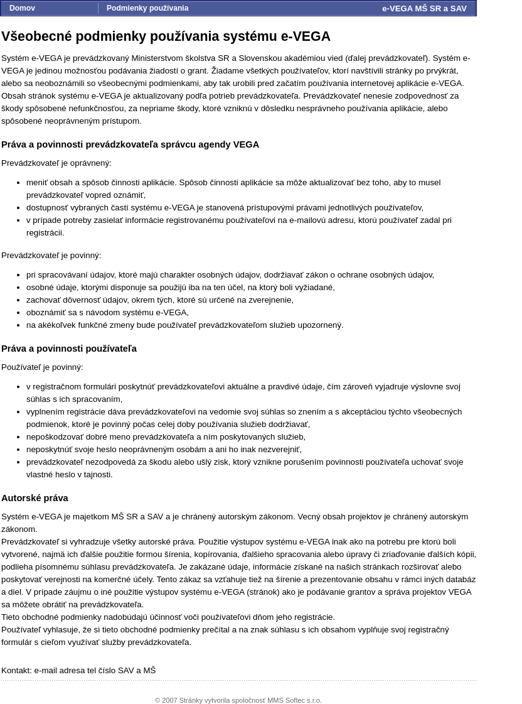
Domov (22, 8)
